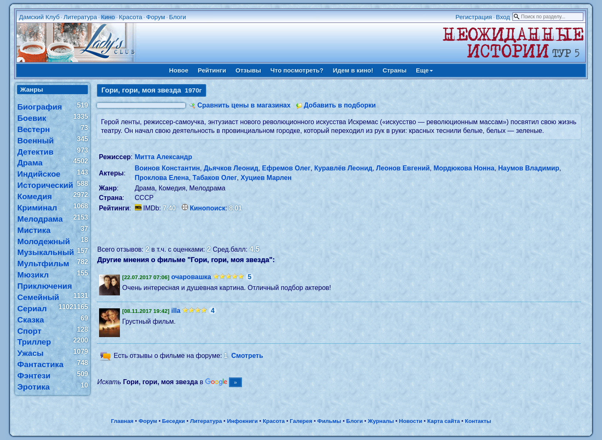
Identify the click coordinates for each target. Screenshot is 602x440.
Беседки (173, 421)
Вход (503, 16)
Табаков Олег (214, 177)
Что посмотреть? (297, 70)
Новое (179, 70)
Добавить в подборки (340, 105)
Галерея (301, 421)
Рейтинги (212, 70)
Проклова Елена (162, 177)
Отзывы (248, 70)
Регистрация (473, 16)
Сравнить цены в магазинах (244, 105)
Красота (130, 16)
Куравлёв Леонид (343, 168)
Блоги (177, 16)
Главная (122, 421)
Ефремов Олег (286, 168)
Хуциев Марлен (266, 177)
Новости (410, 421)
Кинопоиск (207, 208)
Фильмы (329, 421)
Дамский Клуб (39, 16)
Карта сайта (443, 421)
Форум (155, 16)
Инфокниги (242, 421)
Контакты (478, 421)
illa (175, 310)
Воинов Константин (167, 168)
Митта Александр (163, 156)
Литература (80, 16)
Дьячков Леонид (231, 168)
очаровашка (191, 276)
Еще (424, 70)
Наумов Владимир (528, 168)
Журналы (381, 421)
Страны (395, 70)
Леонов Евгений (403, 168)
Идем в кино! (353, 70)
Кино (108, 16)
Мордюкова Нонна (463, 168)
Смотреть (247, 355)
